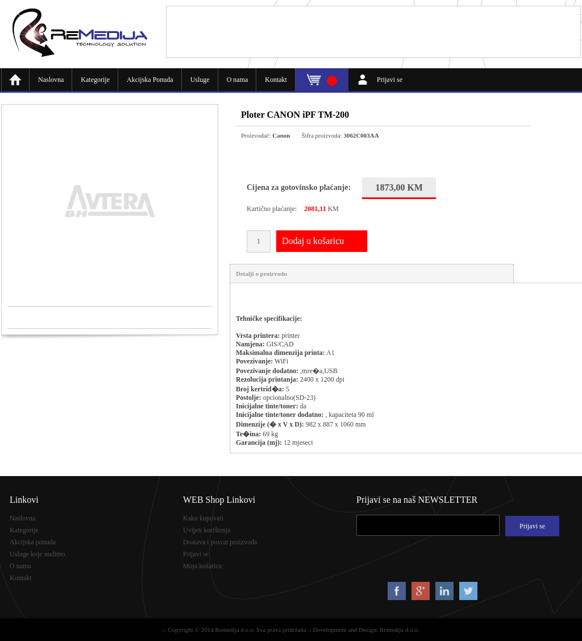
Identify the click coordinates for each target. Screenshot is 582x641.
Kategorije (95, 80)
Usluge (200, 80)
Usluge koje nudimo (37, 554)
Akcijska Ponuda (150, 80)
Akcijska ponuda (33, 542)
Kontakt (276, 80)
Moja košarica (202, 566)
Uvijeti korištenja (207, 530)
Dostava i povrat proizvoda (220, 542)
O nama (237, 80)
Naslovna (51, 80)
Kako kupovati (203, 518)
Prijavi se (389, 80)
